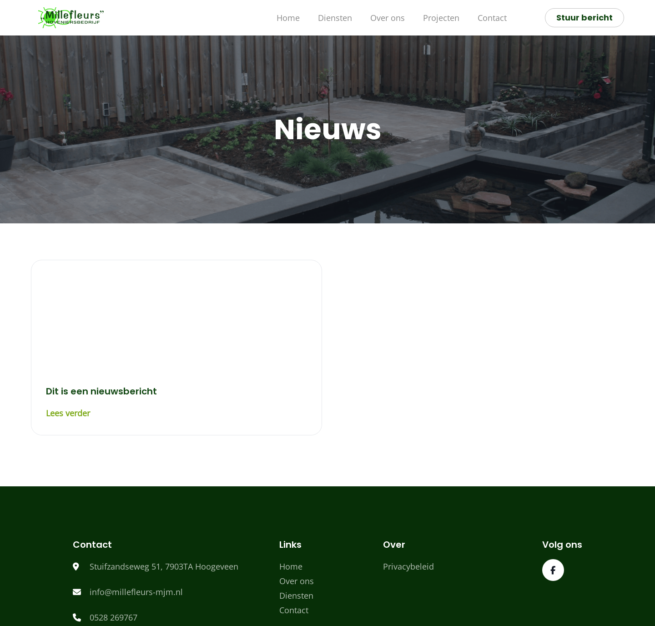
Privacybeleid (408, 566)
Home (288, 17)
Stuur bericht (584, 17)
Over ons (387, 17)
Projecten (441, 17)
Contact (492, 17)
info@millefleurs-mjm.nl (136, 591)
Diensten (335, 17)
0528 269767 (113, 617)
